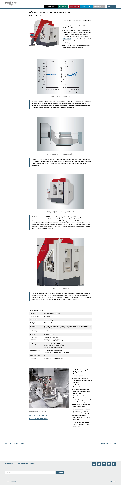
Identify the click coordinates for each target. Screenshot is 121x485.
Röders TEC (13, 481)
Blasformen (86, 6)
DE (109, 6)
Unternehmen (50, 6)
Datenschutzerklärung (26, 464)
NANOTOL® (53, 97)
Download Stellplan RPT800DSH (38, 419)
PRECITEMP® (67, 39)
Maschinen (73, 6)
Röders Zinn (98, 6)
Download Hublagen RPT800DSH (38, 415)
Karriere (62, 6)
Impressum (9, 464)
